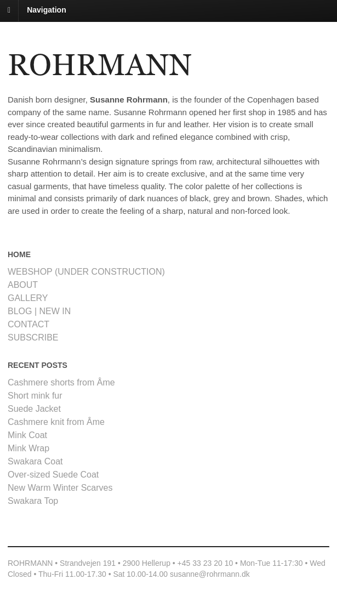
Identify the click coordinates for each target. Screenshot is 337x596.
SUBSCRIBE (33, 337)
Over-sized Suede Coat (53, 474)
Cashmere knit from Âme (56, 422)
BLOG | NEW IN (39, 311)
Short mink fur (35, 395)
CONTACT (28, 324)
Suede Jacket (34, 408)
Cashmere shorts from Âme (61, 382)
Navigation (46, 9)
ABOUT (23, 285)
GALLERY (28, 298)
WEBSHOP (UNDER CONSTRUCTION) (86, 271)
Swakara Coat (35, 461)
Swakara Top (33, 501)
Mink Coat (27, 435)
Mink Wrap (28, 448)
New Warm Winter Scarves (60, 487)
